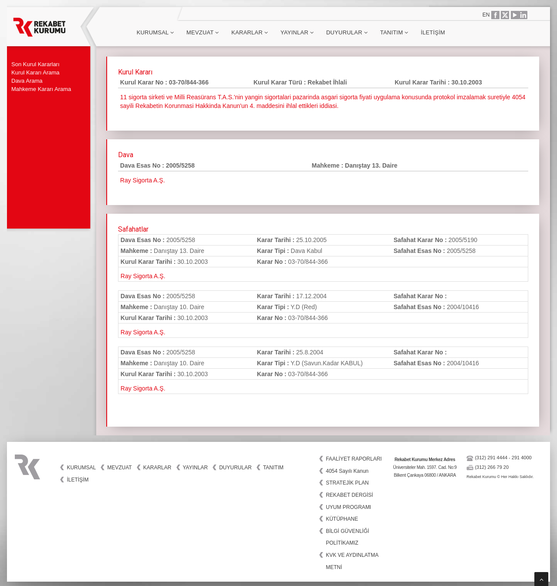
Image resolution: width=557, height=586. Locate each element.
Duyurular (347, 32)
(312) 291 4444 (491, 457)
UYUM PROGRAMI (348, 507)
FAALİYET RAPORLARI (354, 459)
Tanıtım (394, 32)
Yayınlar (297, 32)
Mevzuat (202, 32)
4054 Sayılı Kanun (347, 471)
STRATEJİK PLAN (347, 483)
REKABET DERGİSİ (349, 495)
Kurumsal (155, 32)
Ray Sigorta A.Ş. (143, 276)
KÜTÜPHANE (342, 519)
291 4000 (522, 457)
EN (486, 15)
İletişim (433, 32)
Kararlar (249, 32)
